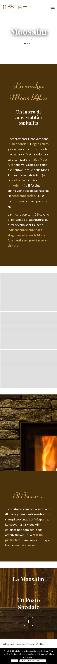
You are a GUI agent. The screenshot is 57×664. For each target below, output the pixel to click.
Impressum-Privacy (25, 644)
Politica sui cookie (32, 661)
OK (14, 661)
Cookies (40, 644)
